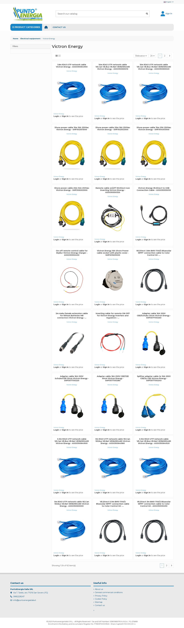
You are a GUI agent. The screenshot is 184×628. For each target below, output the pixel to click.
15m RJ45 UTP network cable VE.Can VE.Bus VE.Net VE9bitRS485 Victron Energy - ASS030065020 (154, 66)
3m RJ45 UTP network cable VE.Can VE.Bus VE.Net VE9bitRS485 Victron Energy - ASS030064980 (112, 441)
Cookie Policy (101, 599)
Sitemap (98, 602)
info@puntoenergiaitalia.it (24, 600)
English (169, 2)
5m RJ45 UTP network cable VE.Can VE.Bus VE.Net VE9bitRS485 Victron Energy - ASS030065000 (71, 504)
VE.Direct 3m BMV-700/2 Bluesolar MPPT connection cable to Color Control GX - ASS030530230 (154, 504)
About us (99, 589)
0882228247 (19, 596)
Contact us (100, 605)
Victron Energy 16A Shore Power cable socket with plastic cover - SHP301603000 (113, 253)
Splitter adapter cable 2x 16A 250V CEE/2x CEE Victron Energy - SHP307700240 (154, 378)
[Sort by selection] (141, 56)
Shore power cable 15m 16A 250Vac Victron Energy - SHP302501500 (72, 128)
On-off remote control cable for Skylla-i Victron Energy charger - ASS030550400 (72, 253)
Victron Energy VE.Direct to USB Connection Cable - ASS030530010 (154, 189)
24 (152, 56)
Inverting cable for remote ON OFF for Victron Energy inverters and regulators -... (113, 315)
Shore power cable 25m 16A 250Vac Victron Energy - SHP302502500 (112, 128)
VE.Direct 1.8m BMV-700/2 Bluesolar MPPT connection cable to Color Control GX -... (153, 253)
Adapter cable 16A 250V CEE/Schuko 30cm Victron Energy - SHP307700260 (154, 315)
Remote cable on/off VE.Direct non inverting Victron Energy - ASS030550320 (113, 190)
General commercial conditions (109, 592)
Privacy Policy (101, 596)
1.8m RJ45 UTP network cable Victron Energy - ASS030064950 (72, 65)
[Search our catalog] (147, 13)
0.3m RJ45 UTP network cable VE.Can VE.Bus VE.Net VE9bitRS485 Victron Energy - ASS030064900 (72, 441)
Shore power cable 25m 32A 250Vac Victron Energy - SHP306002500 (71, 189)
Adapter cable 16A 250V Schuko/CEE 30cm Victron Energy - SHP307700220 (72, 378)
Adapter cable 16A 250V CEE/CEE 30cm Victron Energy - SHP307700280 (113, 378)
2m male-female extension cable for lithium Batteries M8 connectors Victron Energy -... (72, 315)
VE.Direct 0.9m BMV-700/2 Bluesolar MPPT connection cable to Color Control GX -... (112, 504)
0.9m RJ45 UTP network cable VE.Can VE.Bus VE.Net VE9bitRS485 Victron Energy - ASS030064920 (154, 441)
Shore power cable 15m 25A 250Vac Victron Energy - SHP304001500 (154, 128)
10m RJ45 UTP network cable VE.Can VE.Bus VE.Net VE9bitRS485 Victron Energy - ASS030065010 (113, 66)
